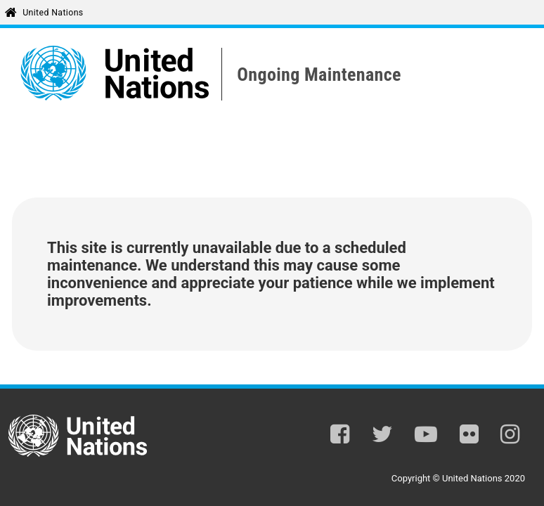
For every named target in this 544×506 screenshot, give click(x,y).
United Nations (52, 13)
